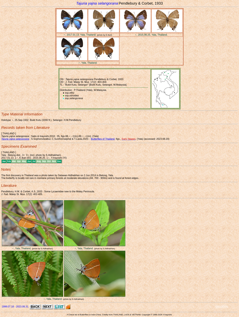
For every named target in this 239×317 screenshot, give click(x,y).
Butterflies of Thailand (102, 139)
